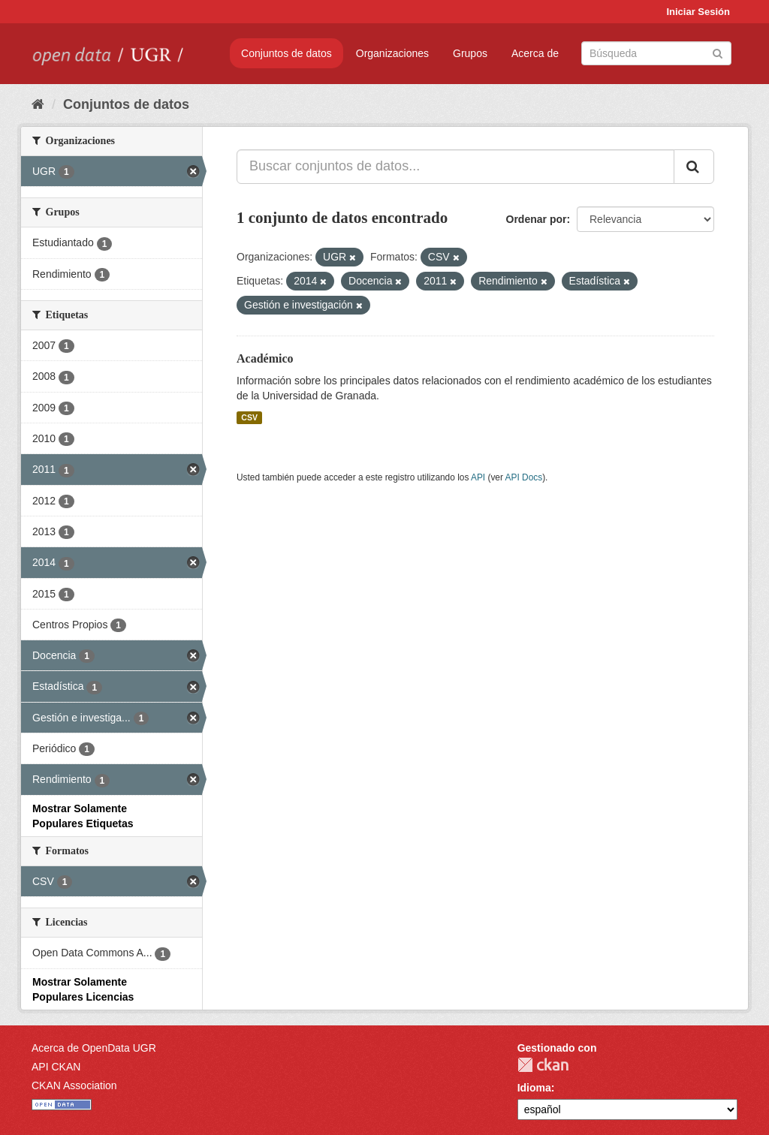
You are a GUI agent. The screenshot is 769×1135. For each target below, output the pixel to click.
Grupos (470, 53)
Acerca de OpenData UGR (94, 1048)
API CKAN (56, 1067)
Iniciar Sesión (698, 11)
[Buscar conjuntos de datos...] (455, 166)
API (478, 477)
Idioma (534, 1088)
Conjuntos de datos (286, 53)
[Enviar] (717, 52)
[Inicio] (38, 104)
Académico (265, 358)
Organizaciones (392, 53)
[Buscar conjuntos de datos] (656, 53)
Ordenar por (536, 219)
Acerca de (535, 53)
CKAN (542, 1065)
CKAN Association (74, 1085)
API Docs (524, 477)
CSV (249, 417)
